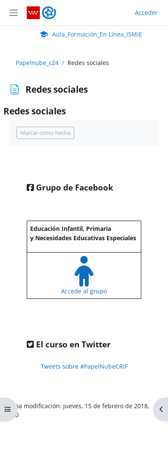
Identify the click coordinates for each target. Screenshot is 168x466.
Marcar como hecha (45, 132)
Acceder (146, 13)
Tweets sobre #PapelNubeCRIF (84, 366)
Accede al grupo (84, 291)
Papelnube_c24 (37, 63)
